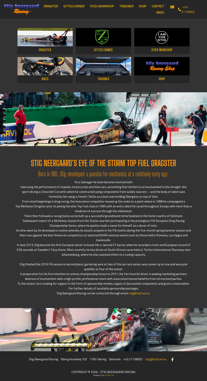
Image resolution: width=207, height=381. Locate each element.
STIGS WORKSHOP (161, 50)
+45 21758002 (186, 9)
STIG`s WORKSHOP (102, 6)
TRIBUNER (126, 6)
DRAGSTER (51, 6)
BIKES (160, 12)
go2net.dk (109, 375)
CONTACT (158, 6)
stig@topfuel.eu (139, 293)
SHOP (142, 6)
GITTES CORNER (73, 6)
